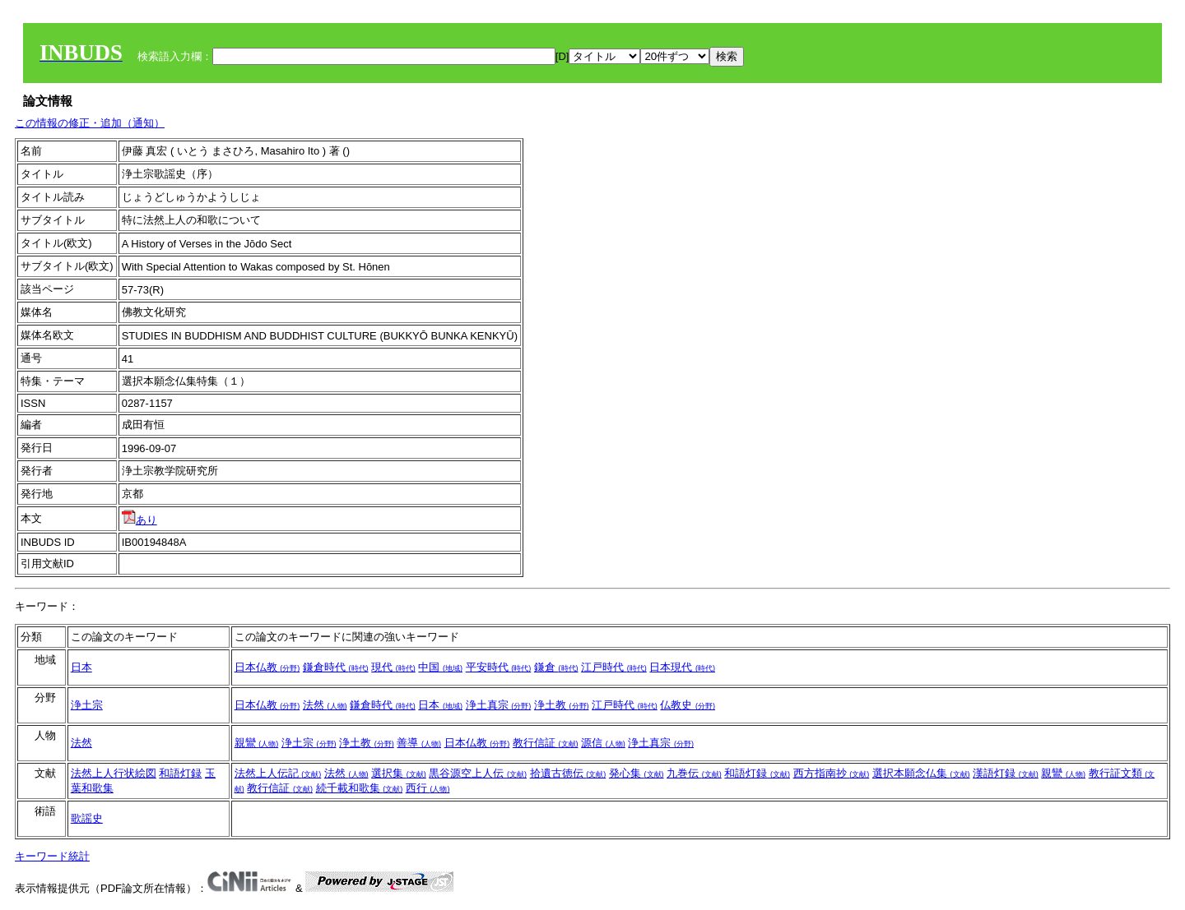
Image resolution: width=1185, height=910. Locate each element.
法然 (325, 705)
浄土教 (561, 705)
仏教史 (687, 705)
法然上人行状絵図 (113, 773)
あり (139, 520)
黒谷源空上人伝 (478, 773)
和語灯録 (180, 773)
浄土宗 (87, 705)
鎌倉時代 (336, 667)
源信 (603, 743)
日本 (81, 667)
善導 (419, 743)
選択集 (398, 773)
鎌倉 (556, 667)
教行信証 (546, 743)
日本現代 (682, 667)
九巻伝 (694, 773)
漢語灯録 (1006, 773)
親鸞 (257, 743)
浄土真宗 (499, 705)
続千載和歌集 (359, 788)
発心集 (636, 773)
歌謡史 (87, 818)
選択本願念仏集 (921, 773)
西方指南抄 (831, 773)
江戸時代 (614, 667)
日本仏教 (267, 667)
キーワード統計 (52, 856)
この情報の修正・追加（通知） (90, 123)
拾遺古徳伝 (568, 773)
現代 (393, 667)
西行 (428, 788)
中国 (440, 667)
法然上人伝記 (278, 773)
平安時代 (499, 667)
